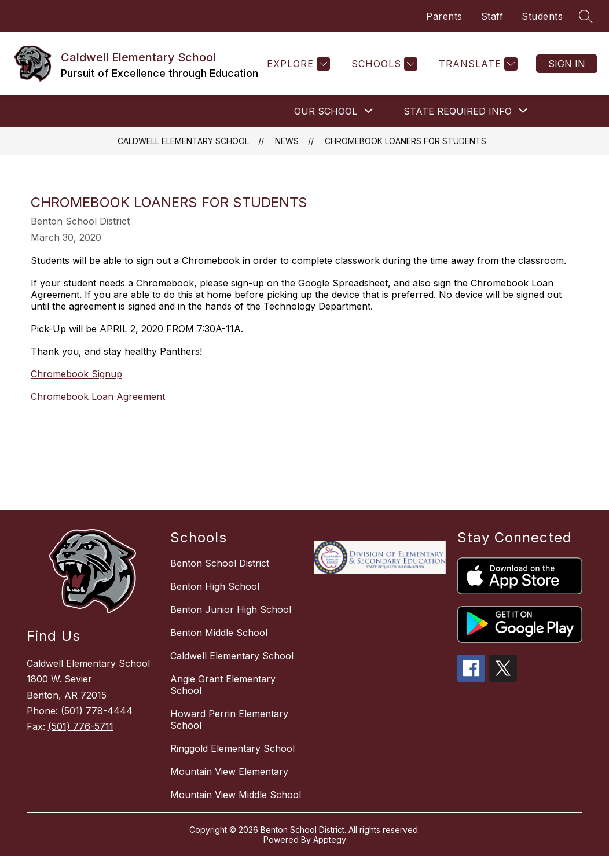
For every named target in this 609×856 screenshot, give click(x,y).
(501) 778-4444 (97, 711)
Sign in (566, 63)
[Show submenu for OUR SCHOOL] (325, 111)
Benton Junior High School (230, 609)
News (287, 141)
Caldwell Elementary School (183, 141)
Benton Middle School (218, 632)
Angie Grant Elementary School (223, 684)
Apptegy (329, 839)
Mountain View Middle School (235, 794)
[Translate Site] (477, 64)
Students (542, 16)
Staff (492, 16)
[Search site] (586, 16)
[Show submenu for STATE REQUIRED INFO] (457, 111)
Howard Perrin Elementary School (229, 719)
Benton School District (219, 563)
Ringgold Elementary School (232, 748)
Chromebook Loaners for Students (405, 141)
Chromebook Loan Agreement (98, 396)
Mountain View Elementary (229, 771)
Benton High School (214, 586)
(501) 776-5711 (80, 726)
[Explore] (297, 64)
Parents (444, 16)
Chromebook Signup (76, 374)
